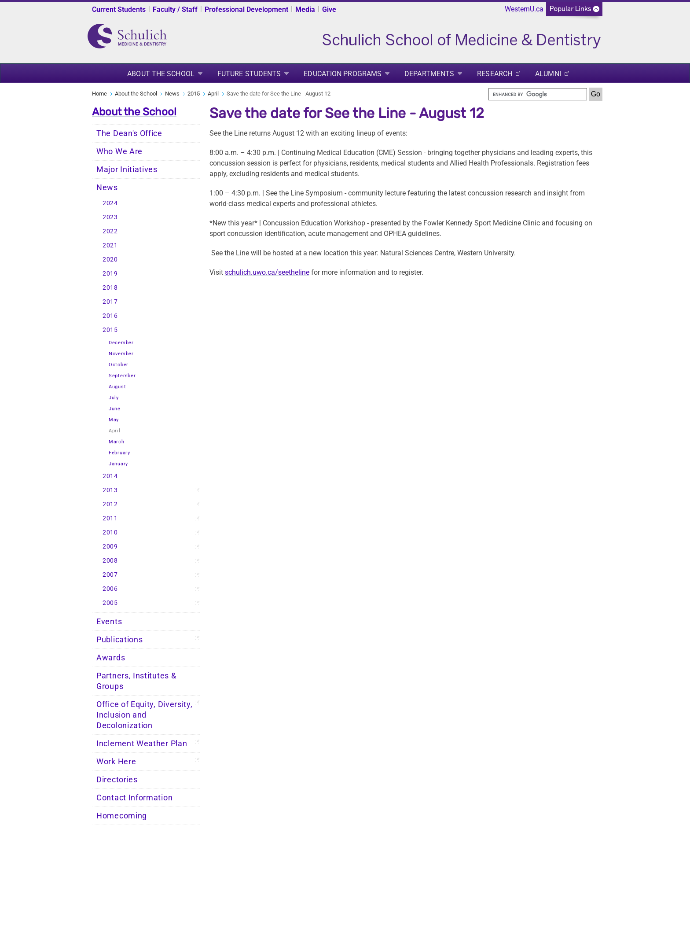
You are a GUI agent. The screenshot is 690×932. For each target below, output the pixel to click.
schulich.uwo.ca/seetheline (267, 272)
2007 (110, 574)
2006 (110, 589)
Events (109, 621)
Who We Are (119, 151)
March (117, 442)
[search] (537, 94)
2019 (110, 273)
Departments (429, 74)
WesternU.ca (524, 9)
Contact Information (134, 797)
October (118, 365)
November (121, 354)
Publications (119, 639)
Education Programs (343, 74)
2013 (110, 490)
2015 (193, 93)
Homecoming (121, 815)
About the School (161, 74)
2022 (110, 231)
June (115, 409)
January (118, 464)
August (117, 387)
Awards (110, 657)
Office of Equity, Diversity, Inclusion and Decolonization (144, 715)
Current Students (119, 9)
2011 (110, 518)
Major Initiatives (127, 169)
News (172, 93)
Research (494, 74)
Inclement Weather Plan (141, 743)
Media (305, 9)
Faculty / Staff (175, 9)
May (114, 420)
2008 (110, 560)
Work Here (116, 761)
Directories (117, 779)
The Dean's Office (129, 133)
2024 (110, 203)
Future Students (249, 74)
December (121, 343)
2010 (110, 532)
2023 (110, 217)
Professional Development (246, 9)
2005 (110, 603)
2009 (110, 546)
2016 (110, 316)
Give (329, 9)
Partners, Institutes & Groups (136, 681)
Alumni (548, 74)
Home (99, 93)
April (213, 93)
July (114, 398)
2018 (110, 287)
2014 (110, 476)
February (119, 453)
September (122, 376)
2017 (110, 302)
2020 (110, 259)
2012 (110, 504)
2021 (110, 245)
